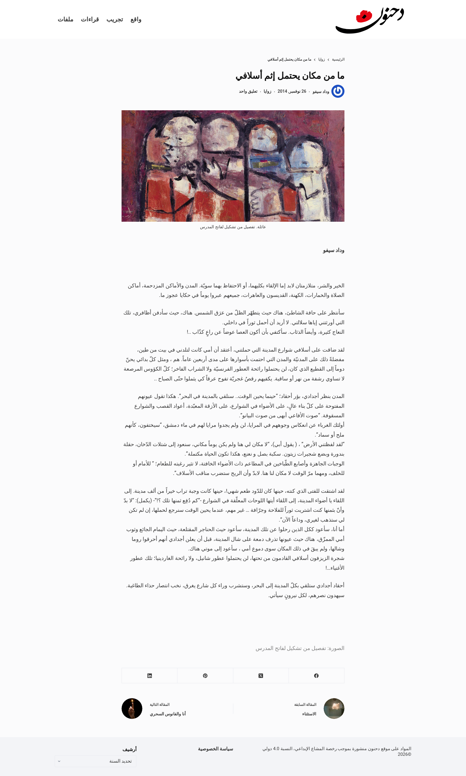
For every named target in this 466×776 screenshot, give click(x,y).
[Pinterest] (205, 675)
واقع (135, 19)
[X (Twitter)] (261, 675)
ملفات (65, 19)
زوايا (267, 91)
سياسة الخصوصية (215, 749)
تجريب (114, 19)
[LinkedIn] (149, 675)
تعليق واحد (248, 91)
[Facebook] (316, 675)
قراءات (90, 19)
